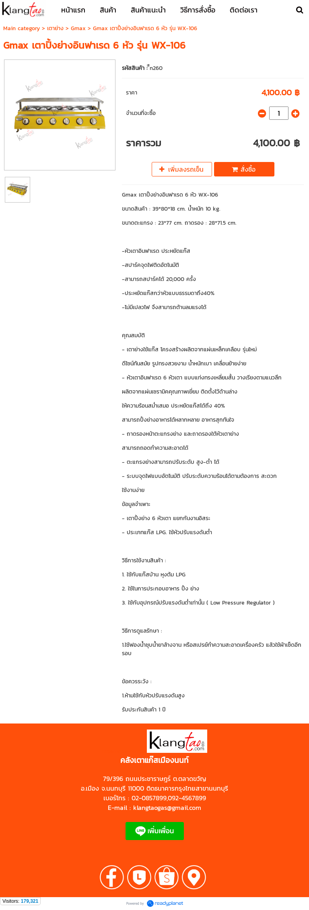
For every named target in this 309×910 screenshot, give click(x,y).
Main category (21, 28)
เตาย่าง (55, 28)
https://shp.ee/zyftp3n (124, 751)
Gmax (78, 28)
